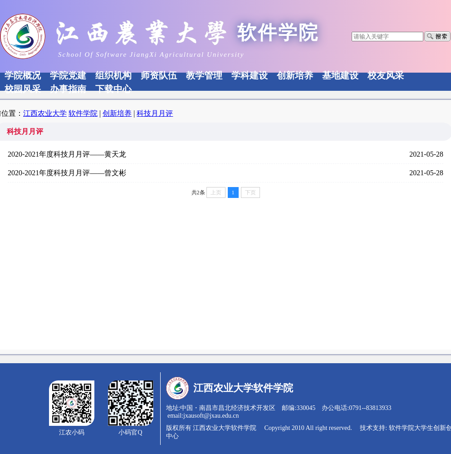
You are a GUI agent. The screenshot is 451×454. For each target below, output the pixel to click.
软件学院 (83, 113)
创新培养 (117, 113)
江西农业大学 (45, 113)
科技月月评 (155, 113)
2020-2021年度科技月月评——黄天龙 (67, 154)
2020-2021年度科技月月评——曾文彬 (67, 173)
